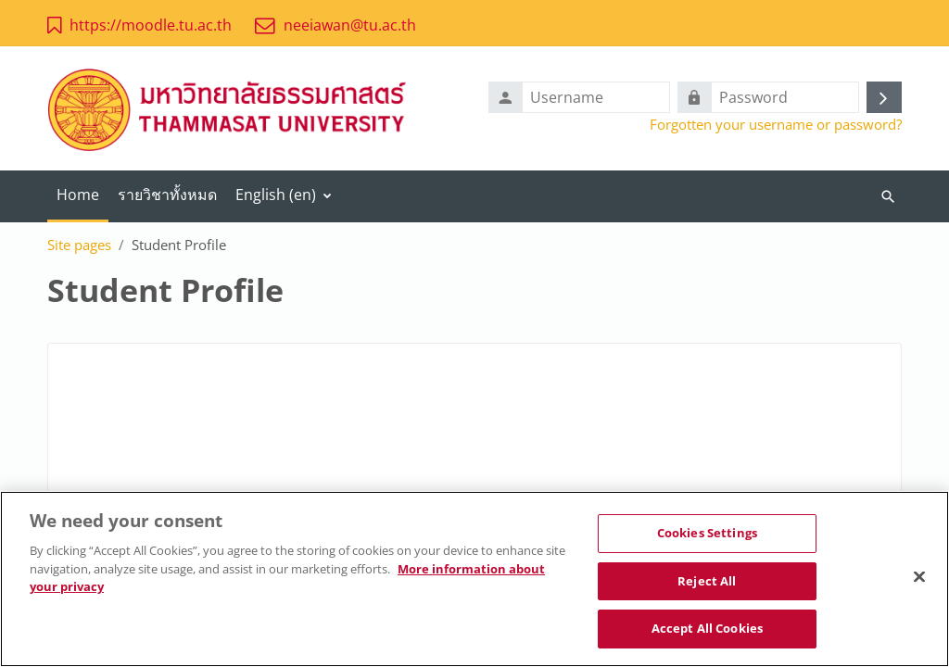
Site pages (79, 244)
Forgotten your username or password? (776, 124)
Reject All (706, 582)
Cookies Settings (707, 534)
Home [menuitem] (78, 194)
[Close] (919, 579)
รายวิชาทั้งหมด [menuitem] (167, 194)
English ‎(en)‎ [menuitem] (275, 194)
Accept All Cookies (707, 631)
